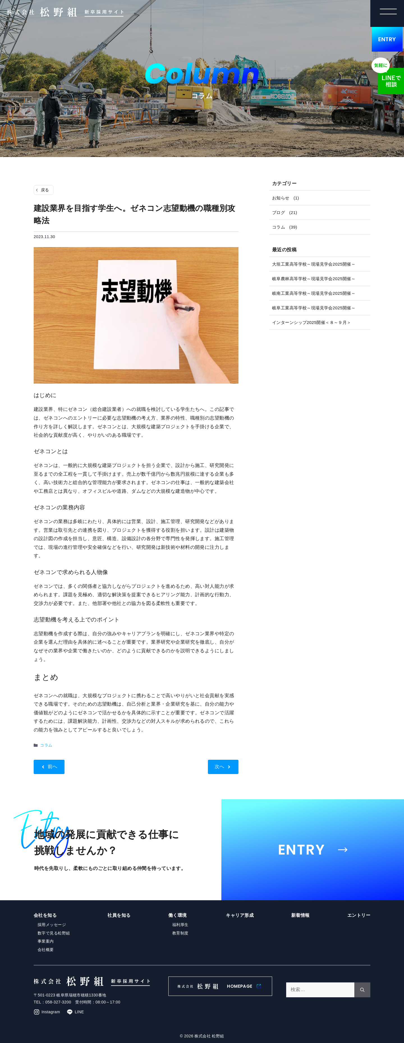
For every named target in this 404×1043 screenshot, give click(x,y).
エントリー (358, 915)
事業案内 (46, 941)
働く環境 (177, 915)
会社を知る (45, 915)
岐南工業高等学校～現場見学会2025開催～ (313, 293)
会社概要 (46, 949)
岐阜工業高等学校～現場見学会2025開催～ (313, 307)
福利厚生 (180, 924)
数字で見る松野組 (54, 933)
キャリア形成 (240, 915)
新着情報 (300, 915)
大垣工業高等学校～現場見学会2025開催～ (313, 264)
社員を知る (118, 915)
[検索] (362, 989)
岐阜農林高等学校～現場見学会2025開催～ (313, 278)
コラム (46, 745)
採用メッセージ (52, 924)
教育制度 (180, 933)
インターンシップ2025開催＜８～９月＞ (311, 322)
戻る (45, 190)
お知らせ (281, 197)
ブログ (278, 212)
